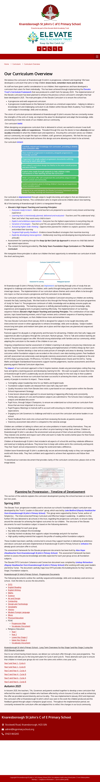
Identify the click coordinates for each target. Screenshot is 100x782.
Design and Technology (18, 604)
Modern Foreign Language (19, 612)
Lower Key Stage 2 (19, 637)
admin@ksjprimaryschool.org (19, 729)
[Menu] (97, 56)
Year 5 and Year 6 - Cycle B (15, 682)
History (11, 609)
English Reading (14, 587)
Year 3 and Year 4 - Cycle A (15, 670)
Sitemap (34, 779)
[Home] (6, 64)
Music (10, 615)
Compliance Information (46, 779)
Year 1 (14, 632)
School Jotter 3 (72, 777)
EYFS (10, 584)
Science (11, 595)
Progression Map (19, 623)
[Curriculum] (17, 64)
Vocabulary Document (21, 626)
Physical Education (16, 618)
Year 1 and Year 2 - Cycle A (14, 663)
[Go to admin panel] (62, 779)
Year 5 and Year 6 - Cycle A (15, 678)
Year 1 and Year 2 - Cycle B (14, 667)
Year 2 (14, 634)
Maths (10, 593)
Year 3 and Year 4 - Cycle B (15, 674)
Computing (12, 601)
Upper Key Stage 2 (19, 640)
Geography (12, 607)
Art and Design (14, 598)
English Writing (14, 590)
